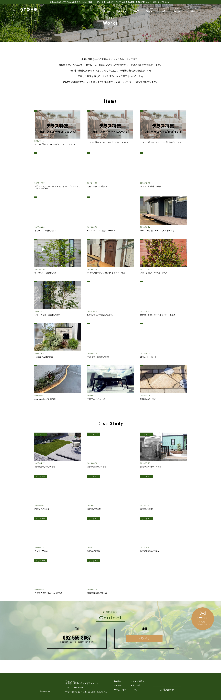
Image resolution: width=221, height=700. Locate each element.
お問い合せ (144, 638)
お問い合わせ (167, 689)
